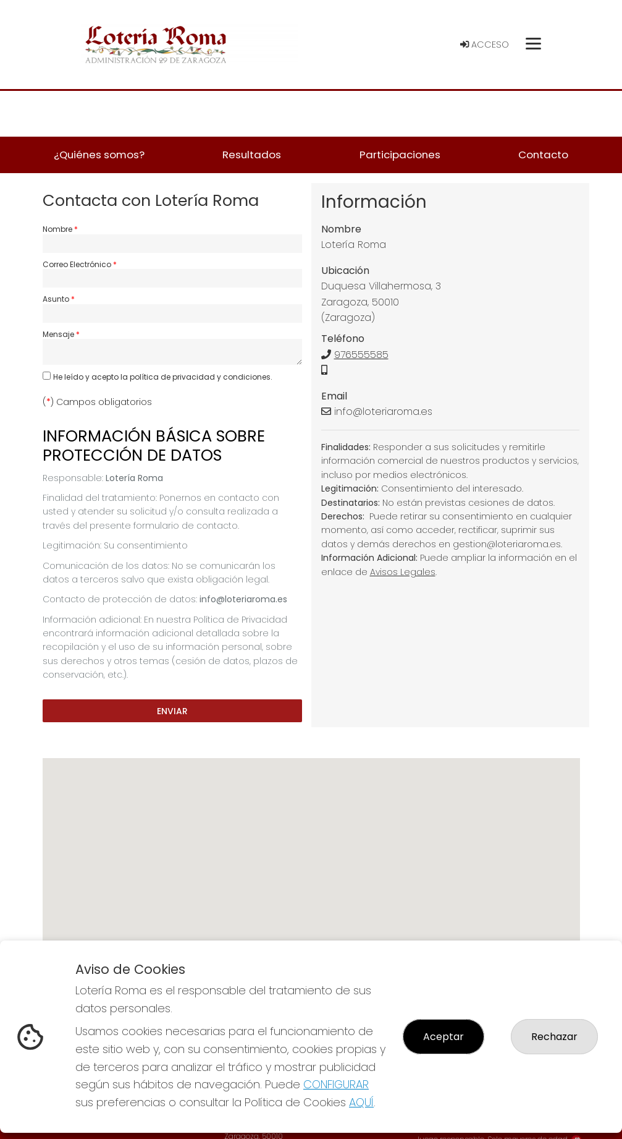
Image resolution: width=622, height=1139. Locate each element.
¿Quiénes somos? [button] (99, 154)
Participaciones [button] (399, 154)
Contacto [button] (543, 154)
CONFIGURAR (336, 1084)
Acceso (484, 44)
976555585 (361, 355)
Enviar (172, 710)
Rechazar (554, 1037)
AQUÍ (361, 1102)
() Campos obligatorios (97, 402)
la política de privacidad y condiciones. (196, 377)
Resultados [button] (251, 154)
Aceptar (443, 1037)
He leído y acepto (162, 377)
